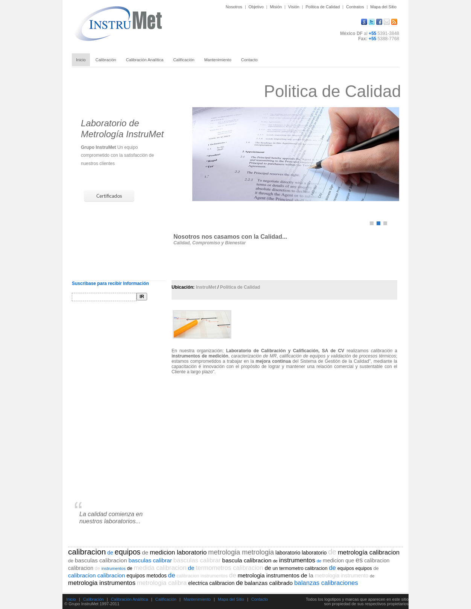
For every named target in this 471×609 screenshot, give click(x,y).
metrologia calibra (162, 582)
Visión (293, 7)
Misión (276, 7)
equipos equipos (354, 568)
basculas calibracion (101, 560)
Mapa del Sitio (383, 7)
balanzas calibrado (269, 583)
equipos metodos (146, 576)
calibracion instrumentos (202, 576)
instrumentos (297, 560)
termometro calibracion (303, 568)
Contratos (355, 7)
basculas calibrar (150, 560)
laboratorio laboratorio (301, 553)
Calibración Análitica (129, 599)
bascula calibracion (247, 560)
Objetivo (255, 7)
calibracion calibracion (96, 575)
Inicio (71, 599)
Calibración (93, 599)
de (110, 553)
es (359, 560)
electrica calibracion (211, 583)
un (275, 568)
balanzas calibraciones (326, 582)
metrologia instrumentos (268, 575)
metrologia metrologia (241, 552)
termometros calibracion (229, 567)
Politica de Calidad (322, 7)
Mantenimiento (197, 599)
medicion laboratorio (178, 552)
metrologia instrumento (341, 576)
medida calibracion (160, 567)
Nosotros (234, 7)
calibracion (87, 551)
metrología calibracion (369, 552)
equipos (128, 552)
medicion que (338, 560)
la (311, 575)
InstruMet (206, 287)
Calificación (165, 599)
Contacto (259, 599)
